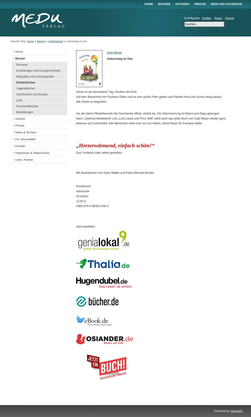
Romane (21, 64)
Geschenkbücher (27, 106)
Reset (218, 18)
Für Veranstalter (25, 139)
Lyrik (19, 100)
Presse (200, 4)
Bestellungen (24, 112)
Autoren (182, 4)
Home (148, 4)
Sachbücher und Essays (32, 94)
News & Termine (25, 132)
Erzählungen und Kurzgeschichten (38, 70)
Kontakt (20, 146)
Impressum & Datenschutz (32, 153)
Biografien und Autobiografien (35, 76)
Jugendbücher (25, 88)
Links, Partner (24, 159)
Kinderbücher (55, 41)
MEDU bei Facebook (226, 4)
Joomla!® (236, 411)
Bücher (164, 4)
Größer (206, 18)
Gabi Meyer (114, 52)
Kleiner (229, 18)
